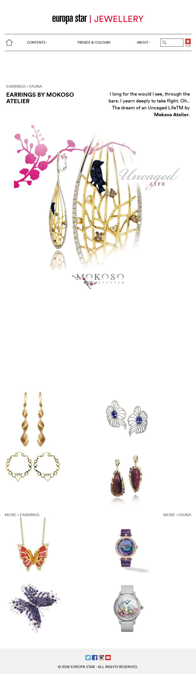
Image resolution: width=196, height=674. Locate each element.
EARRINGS (16, 86)
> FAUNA (34, 86)
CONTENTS (37, 42)
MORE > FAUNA (177, 514)
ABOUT (144, 42)
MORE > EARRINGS (22, 514)
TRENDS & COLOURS (94, 42)
